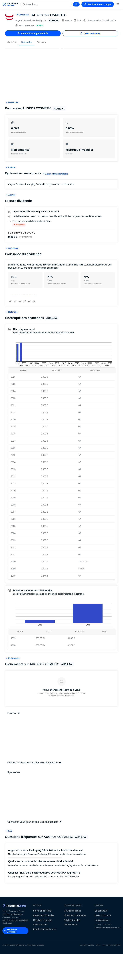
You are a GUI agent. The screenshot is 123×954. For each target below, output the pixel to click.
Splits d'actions (40, 924)
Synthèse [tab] (11, 42)
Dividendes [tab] (26, 42)
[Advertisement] (61, 73)
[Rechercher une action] (46, 4)
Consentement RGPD (112, 945)
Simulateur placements (75, 915)
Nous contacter (102, 920)
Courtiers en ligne (72, 911)
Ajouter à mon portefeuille (33, 33)
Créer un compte (103, 915)
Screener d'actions (42, 911)
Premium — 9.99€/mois (10, 930)
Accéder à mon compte (97, 4)
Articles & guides (72, 920)
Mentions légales (87, 945)
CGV (98, 945)
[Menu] (118, 4)
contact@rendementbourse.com (108, 927)
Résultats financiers (42, 920)
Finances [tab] (41, 42)
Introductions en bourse (44, 929)
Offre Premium (71, 924)
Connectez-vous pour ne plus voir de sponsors (34, 762)
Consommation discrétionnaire (99, 20)
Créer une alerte (90, 33)
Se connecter (101, 911)
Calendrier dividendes (43, 915)
